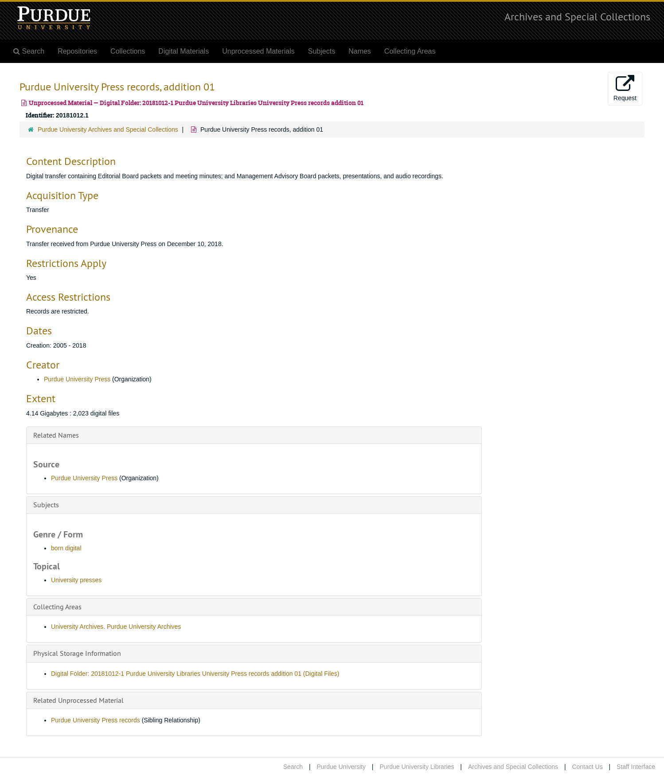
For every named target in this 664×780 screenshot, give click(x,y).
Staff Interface (636, 766)
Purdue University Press (77, 379)
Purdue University (341, 766)
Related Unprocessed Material (78, 700)
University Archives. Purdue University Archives (116, 626)
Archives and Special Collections (577, 16)
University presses (76, 580)
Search (293, 766)
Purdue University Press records (95, 720)
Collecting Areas (410, 51)
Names (359, 51)
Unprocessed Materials (258, 51)
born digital (66, 548)
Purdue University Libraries (416, 766)
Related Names (56, 435)
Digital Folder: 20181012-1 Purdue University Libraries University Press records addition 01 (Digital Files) (195, 673)
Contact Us (587, 766)
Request (625, 88)
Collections (127, 51)
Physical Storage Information (77, 653)
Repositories (77, 51)
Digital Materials (183, 51)
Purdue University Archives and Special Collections (108, 129)
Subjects (321, 51)
